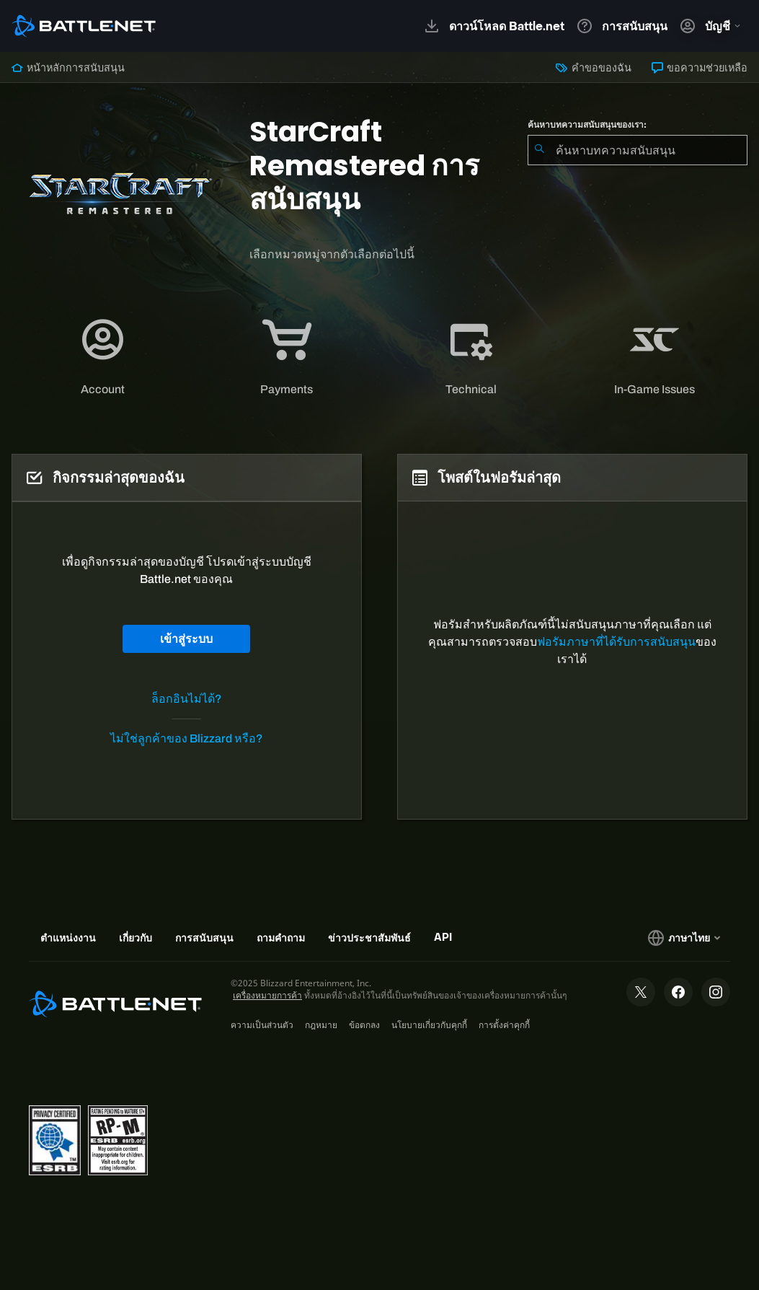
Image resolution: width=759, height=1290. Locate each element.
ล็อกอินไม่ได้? (186, 699)
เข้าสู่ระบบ (186, 639)
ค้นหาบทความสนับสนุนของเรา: (587, 125)
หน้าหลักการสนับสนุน (68, 68)
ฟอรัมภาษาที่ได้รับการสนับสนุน (616, 642)
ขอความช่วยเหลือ (699, 68)
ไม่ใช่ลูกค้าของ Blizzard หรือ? (186, 738)
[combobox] (637, 150)
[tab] (103, 357)
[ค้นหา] (539, 150)
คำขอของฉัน (593, 68)
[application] (103, 357)
